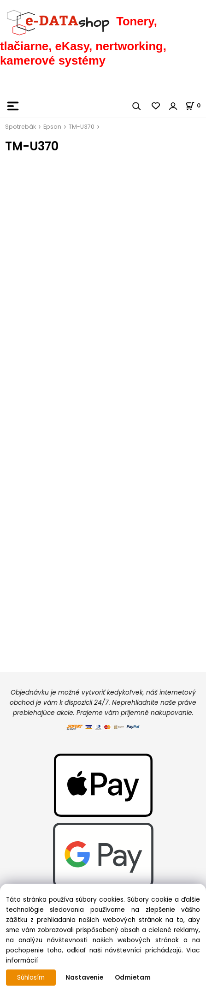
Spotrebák (20, 127)
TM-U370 (81, 127)
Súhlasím (31, 977)
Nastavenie (84, 977)
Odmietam (133, 977)
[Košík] (195, 105)
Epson (52, 127)
